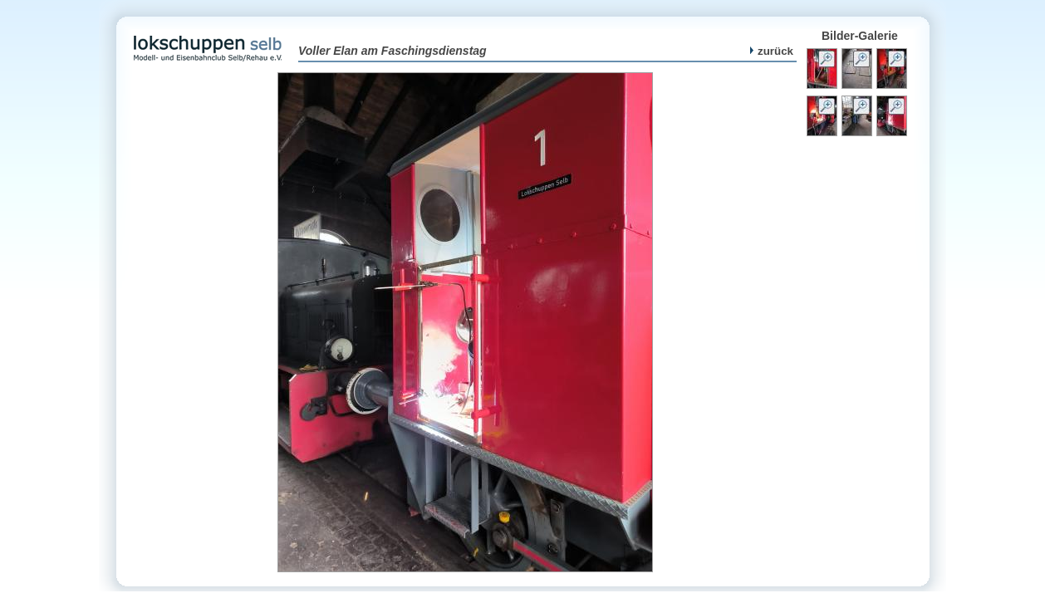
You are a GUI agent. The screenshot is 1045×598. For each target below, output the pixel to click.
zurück (771, 51)
